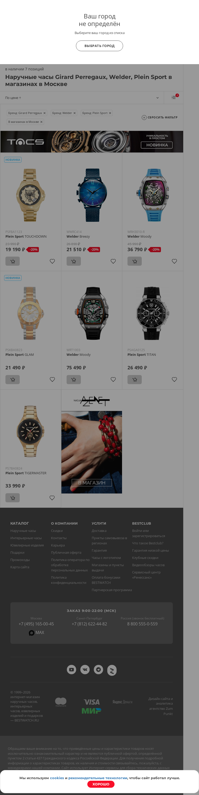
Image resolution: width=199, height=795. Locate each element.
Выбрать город (99, 45)
